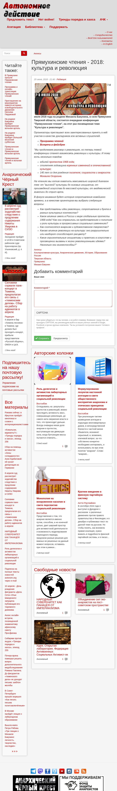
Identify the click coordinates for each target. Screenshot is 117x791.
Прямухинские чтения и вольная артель (13, 160)
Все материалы (16, 405)
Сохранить (42, 338)
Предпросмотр (60, 338)
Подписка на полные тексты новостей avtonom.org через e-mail (12, 575)
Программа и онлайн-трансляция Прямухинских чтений (12, 91)
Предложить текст (20, 19)
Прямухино (39, 261)
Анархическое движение (72, 252)
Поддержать (58, 27)
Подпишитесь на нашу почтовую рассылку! (16, 370)
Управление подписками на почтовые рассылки (13, 386)
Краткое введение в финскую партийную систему (90, 495)
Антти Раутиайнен (86, 503)
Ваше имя (39, 277)
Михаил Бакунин (42, 264)
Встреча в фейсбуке (52, 144)
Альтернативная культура (46, 252)
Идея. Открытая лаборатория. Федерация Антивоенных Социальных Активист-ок (52, 650)
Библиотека (35, 27)
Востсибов (42, 403)
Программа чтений (52, 141)
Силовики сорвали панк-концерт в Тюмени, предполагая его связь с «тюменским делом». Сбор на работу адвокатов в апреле (13, 297)
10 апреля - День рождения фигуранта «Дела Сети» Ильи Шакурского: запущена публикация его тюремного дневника (13, 598)
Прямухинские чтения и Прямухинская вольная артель (12, 150)
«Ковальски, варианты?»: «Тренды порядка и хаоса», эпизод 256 (13, 436)
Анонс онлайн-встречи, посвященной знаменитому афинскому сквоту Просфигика (12, 624)
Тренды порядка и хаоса (77, 19)
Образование (100, 252)
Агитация (14, 27)
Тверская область (42, 258)
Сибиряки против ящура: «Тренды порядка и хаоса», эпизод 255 (13, 644)
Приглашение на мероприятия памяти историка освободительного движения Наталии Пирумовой (13, 108)
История (89, 252)
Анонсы (37, 53)
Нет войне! (46, 19)
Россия (37, 255)
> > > (14, 751)
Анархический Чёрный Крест (16, 179)
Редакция (61, 79)
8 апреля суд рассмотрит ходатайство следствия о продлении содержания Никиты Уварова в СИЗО (13, 217)
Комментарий (42, 288)
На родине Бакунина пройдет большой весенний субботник (13, 137)
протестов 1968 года (61, 162)
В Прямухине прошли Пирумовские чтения (11, 78)
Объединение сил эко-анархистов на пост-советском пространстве (93, 602)
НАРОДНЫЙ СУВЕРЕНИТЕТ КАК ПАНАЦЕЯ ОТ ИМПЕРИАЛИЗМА (49, 604)
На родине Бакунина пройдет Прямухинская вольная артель (12, 123)
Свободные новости (55, 569)
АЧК (104, 19)
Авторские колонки (53, 353)
